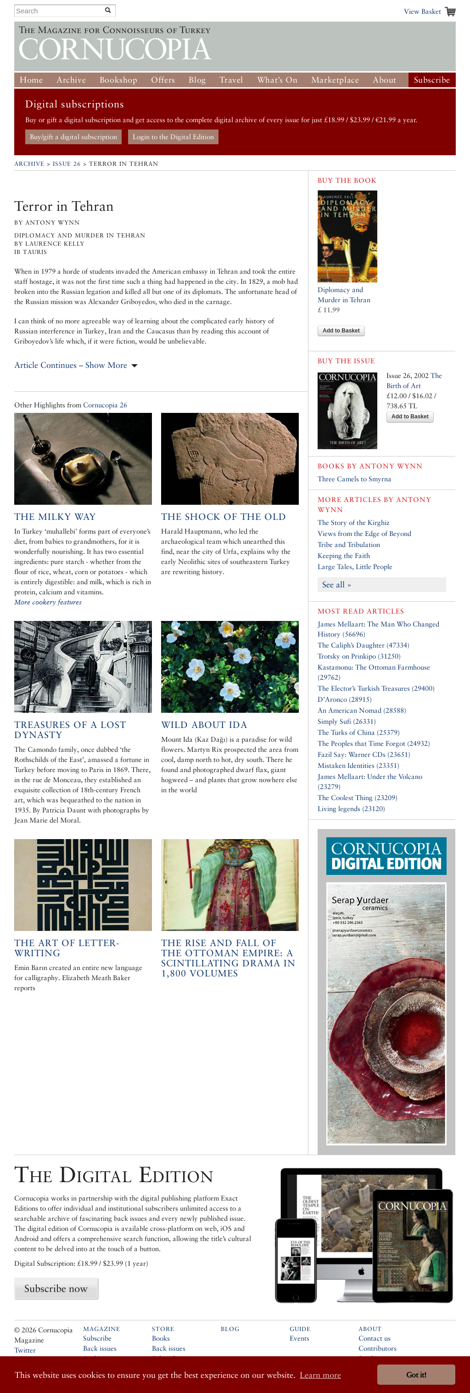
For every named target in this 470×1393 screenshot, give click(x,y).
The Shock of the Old (223, 516)
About (385, 80)
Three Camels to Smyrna (355, 479)
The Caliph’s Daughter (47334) (363, 645)
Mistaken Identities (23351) (358, 765)
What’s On (277, 80)
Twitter (25, 1350)
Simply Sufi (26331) (347, 721)
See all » (337, 584)
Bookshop (119, 80)
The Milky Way (55, 516)
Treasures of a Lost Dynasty (70, 729)
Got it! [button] (416, 1374)
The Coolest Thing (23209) (357, 797)
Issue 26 (67, 163)
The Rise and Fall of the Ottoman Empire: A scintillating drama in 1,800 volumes (228, 958)
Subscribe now (56, 1288)
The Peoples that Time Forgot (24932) (374, 743)
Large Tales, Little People (355, 566)
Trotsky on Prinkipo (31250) (359, 656)
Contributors (377, 1348)
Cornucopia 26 (105, 405)
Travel (231, 80)
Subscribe (432, 80)
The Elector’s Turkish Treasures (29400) (376, 688)
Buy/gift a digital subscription (73, 137)
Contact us (374, 1338)
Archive (71, 80)
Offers (163, 80)
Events (299, 1338)
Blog (197, 80)
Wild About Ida (204, 724)
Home (31, 80)
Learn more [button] (320, 1375)
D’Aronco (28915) (345, 699)
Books (161, 1338)
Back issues (100, 1348)
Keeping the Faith (344, 555)
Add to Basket (341, 330)
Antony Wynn (391, 466)
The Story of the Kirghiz (354, 522)
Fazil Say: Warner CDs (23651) (364, 754)
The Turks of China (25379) (359, 732)
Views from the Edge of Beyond (364, 533)
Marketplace (335, 80)
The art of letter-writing (67, 948)
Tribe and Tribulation (349, 544)
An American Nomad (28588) (362, 710)
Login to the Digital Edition (173, 137)
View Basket (422, 11)
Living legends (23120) (351, 808)
